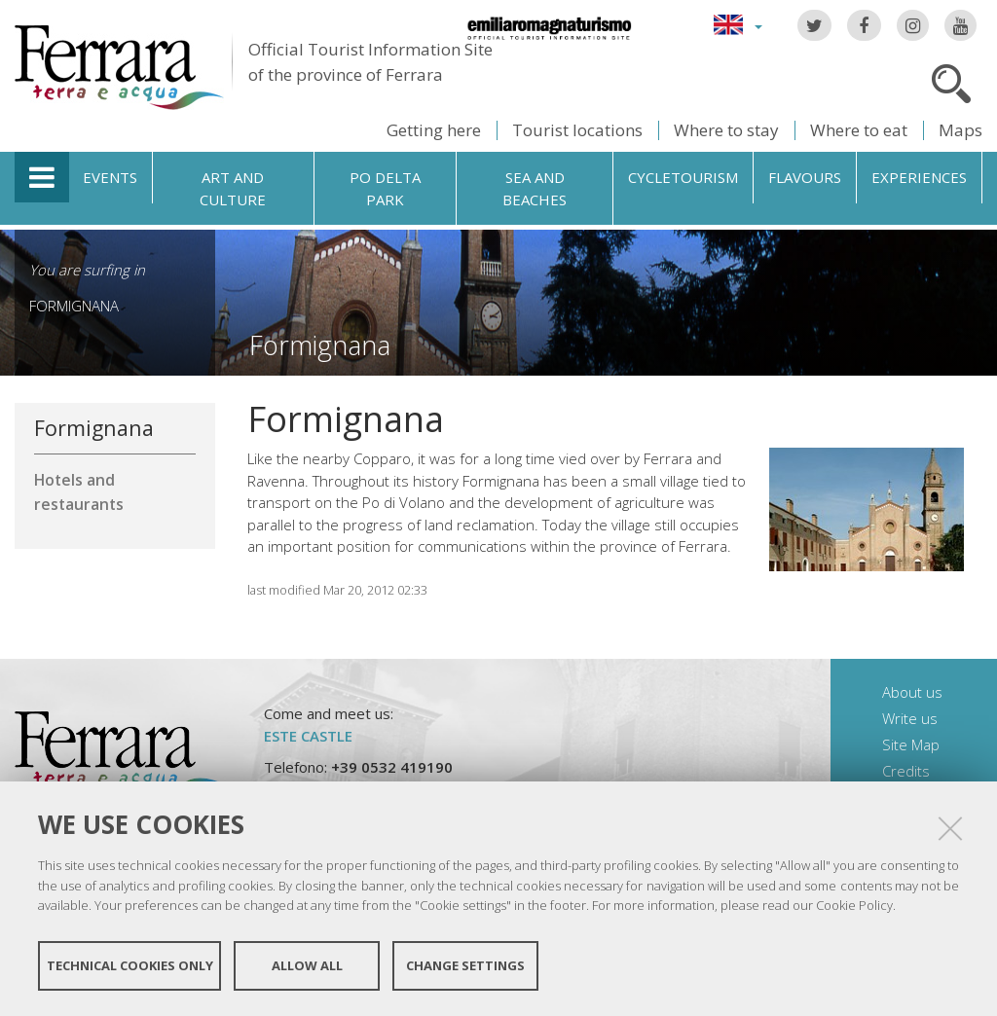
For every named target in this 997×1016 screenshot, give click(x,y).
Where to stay (726, 130)
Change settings (465, 965)
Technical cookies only (130, 965)
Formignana (74, 305)
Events (110, 177)
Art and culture (233, 188)
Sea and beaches (534, 188)
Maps (960, 130)
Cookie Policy (854, 905)
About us (912, 692)
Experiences (919, 177)
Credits (906, 770)
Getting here (434, 130)
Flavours (804, 177)
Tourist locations (577, 130)
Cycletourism (683, 177)
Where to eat (858, 130)
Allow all (307, 965)
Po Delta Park (385, 188)
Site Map (911, 744)
